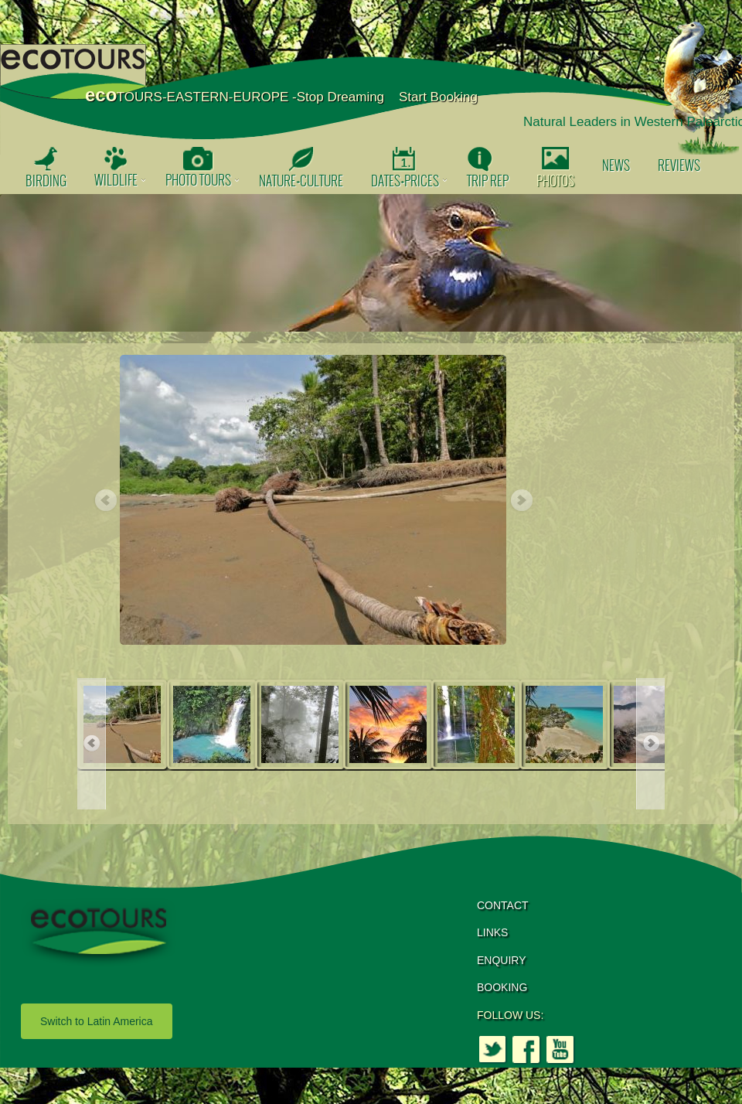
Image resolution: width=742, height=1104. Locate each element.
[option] (371, 263)
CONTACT (503, 905)
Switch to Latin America (96, 1021)
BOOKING (502, 987)
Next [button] (521, 501)
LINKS (492, 932)
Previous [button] (105, 501)
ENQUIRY (501, 960)
